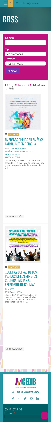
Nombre (10, 37)
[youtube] (31, 398)
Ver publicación (14, 216)
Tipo (7, 49)
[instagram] (19, 398)
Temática (10, 58)
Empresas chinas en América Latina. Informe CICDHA (24, 141)
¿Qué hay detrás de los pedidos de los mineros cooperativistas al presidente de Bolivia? (21, 278)
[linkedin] (37, 398)
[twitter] (25, 398)
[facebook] (13, 398)
